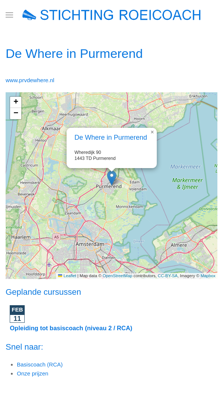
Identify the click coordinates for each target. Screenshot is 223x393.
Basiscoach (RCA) (40, 364)
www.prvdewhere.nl (30, 80)
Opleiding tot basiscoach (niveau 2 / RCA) (71, 328)
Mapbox (208, 275)
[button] (9, 15)
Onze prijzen (32, 373)
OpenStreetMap (117, 275)
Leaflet (67, 275)
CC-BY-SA (168, 275)
